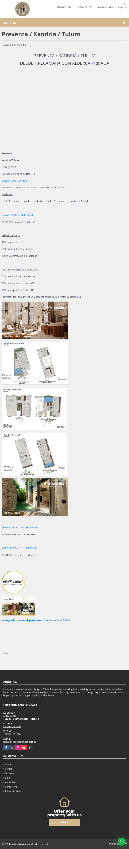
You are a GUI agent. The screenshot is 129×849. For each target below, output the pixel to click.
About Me (10, 782)
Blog (7, 777)
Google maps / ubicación (15, 180)
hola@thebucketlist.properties (19, 741)
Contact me (11, 786)
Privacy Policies (13, 791)
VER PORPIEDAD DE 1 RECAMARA (20, 548)
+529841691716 (63, 7)
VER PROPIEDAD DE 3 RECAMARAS (20, 527)
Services (9, 773)
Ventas (8, 768)
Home (8, 764)
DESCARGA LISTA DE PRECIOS (17, 214)
